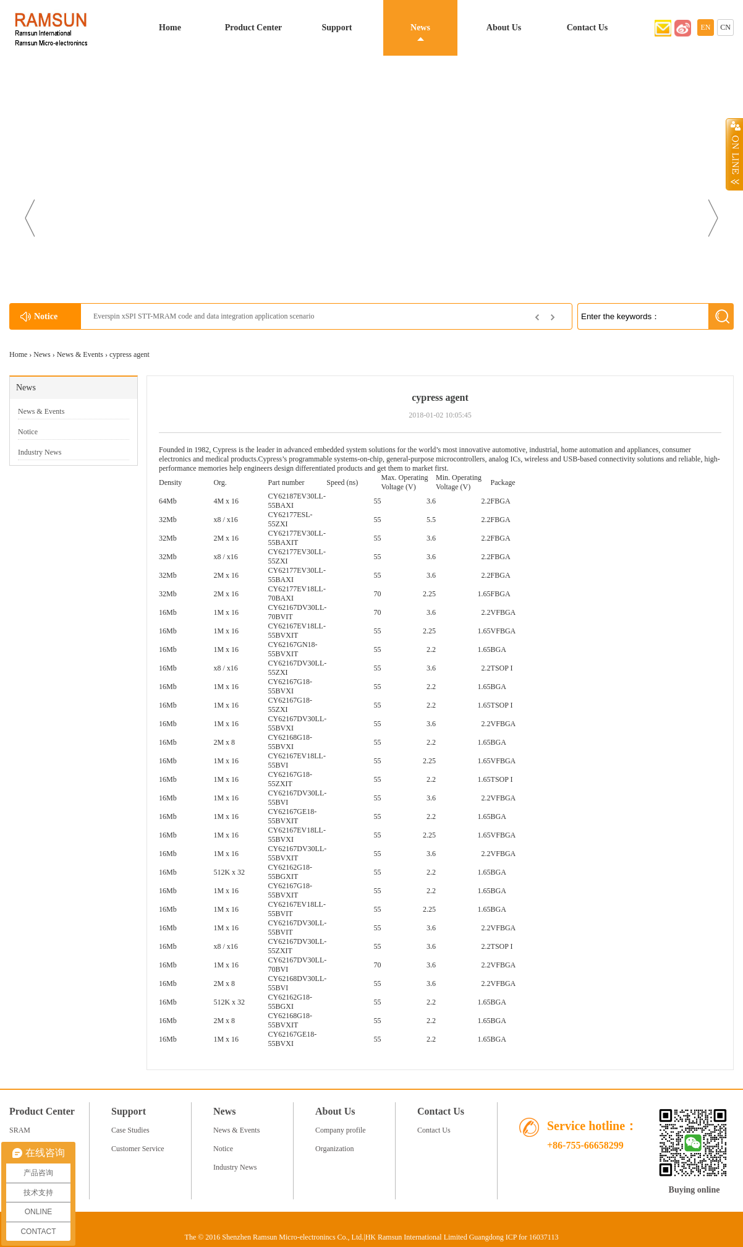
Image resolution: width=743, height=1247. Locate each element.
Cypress (225, 449)
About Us (503, 27)
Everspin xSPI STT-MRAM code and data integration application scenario (203, 316)
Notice (28, 431)
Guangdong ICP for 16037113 (514, 1237)
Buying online (694, 1189)
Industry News (39, 452)
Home (170, 27)
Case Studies (130, 1130)
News (420, 27)
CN (725, 27)
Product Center (253, 27)
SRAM (19, 1130)
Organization (334, 1148)
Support (336, 27)
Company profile (340, 1130)
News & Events (80, 354)
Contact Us (587, 27)
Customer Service (137, 1148)
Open (734, 154)
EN (706, 27)
